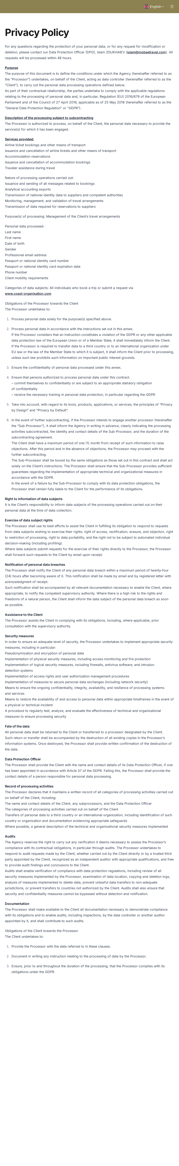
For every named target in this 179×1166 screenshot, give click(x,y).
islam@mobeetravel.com (146, 52)
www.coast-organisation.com (28, 294)
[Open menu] (172, 6)
